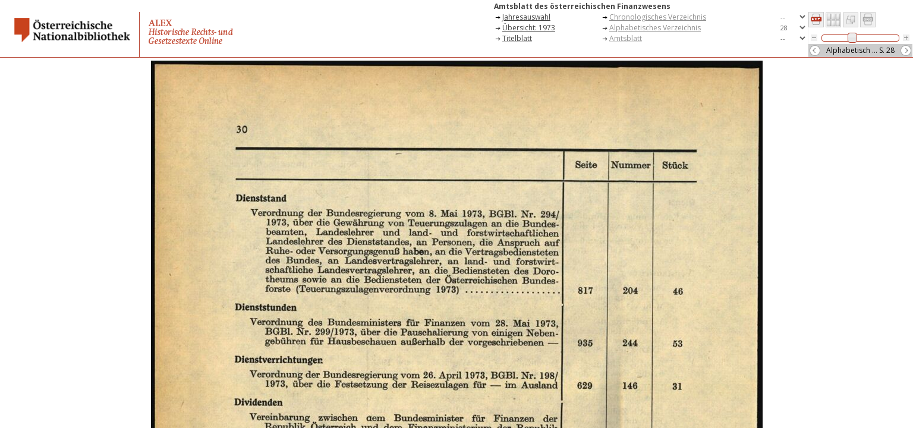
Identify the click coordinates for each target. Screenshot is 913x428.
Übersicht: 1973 (528, 28)
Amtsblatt (625, 38)
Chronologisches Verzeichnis (657, 17)
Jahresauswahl (526, 17)
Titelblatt (517, 38)
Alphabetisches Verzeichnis (655, 28)
